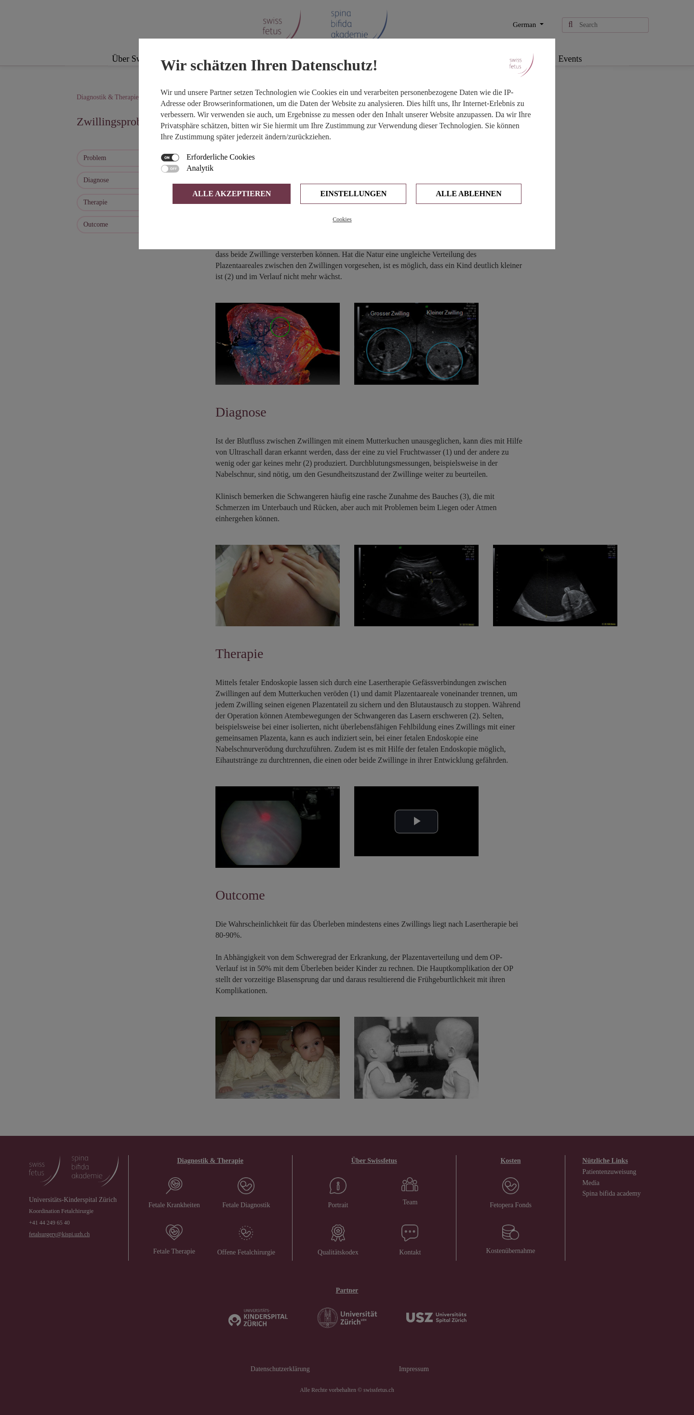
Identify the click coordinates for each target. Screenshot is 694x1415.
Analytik (200, 168)
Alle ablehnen (468, 193)
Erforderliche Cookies (221, 157)
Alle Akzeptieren (231, 193)
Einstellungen (353, 193)
